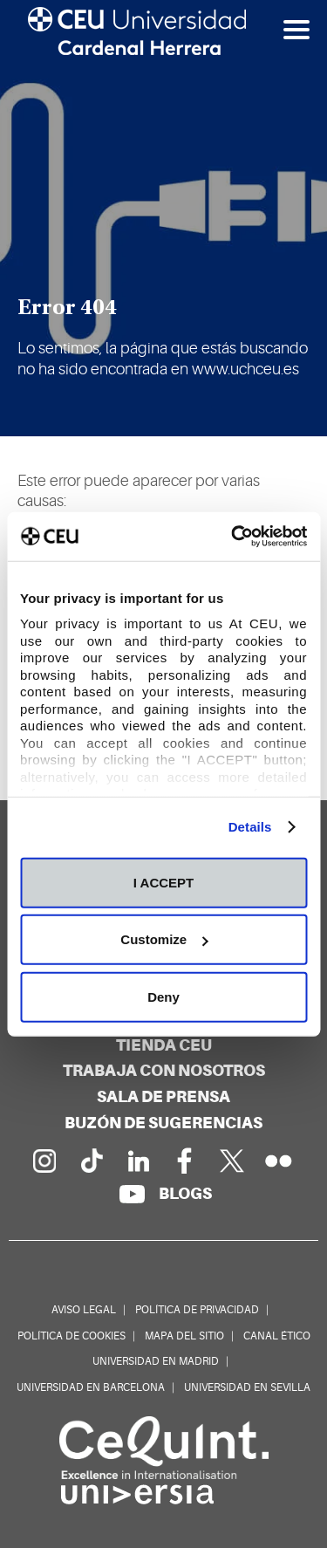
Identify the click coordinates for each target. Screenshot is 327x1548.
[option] (163, 218)
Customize (164, 939)
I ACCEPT (163, 881)
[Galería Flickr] (279, 1160)
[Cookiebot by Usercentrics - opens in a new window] (233, 536)
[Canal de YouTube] (132, 1194)
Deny (163, 996)
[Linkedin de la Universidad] (138, 1160)
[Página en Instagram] (44, 1160)
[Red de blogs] (185, 1193)
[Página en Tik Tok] (91, 1160)
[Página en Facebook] (185, 1160)
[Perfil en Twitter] (232, 1160)
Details (250, 826)
